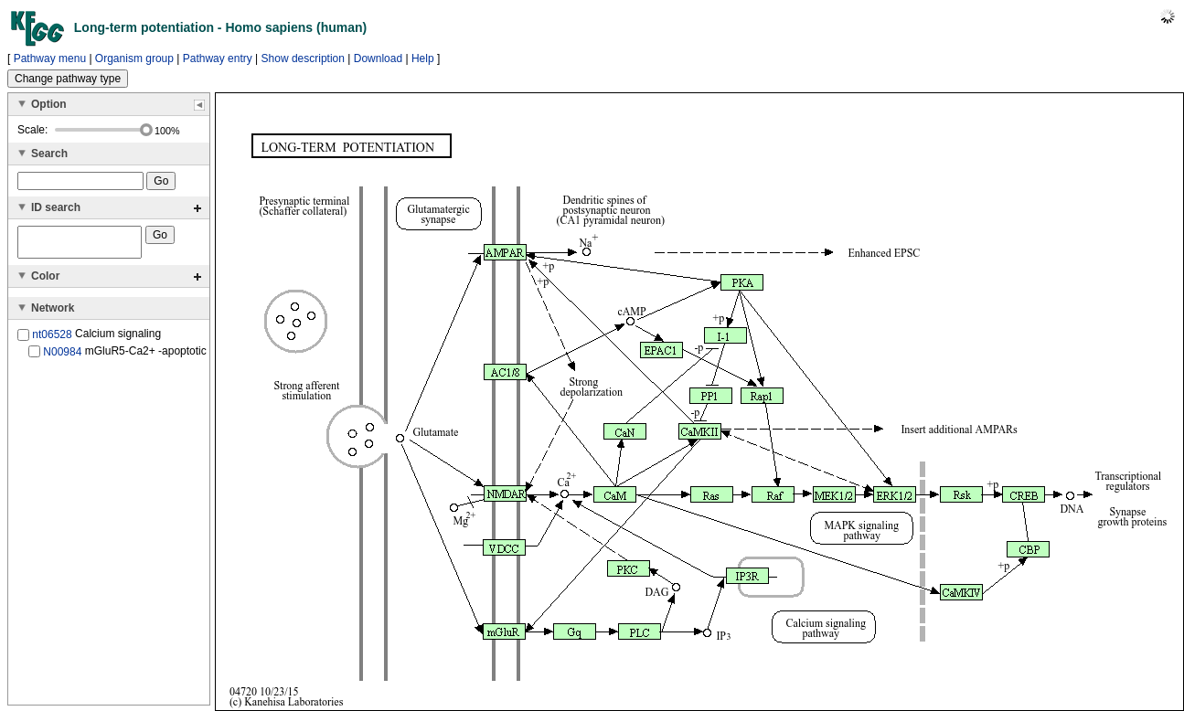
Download (378, 58)
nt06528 (51, 340)
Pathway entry (217, 58)
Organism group (134, 58)
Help (422, 58)
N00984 (62, 356)
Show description (303, 58)
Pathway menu (50, 58)
